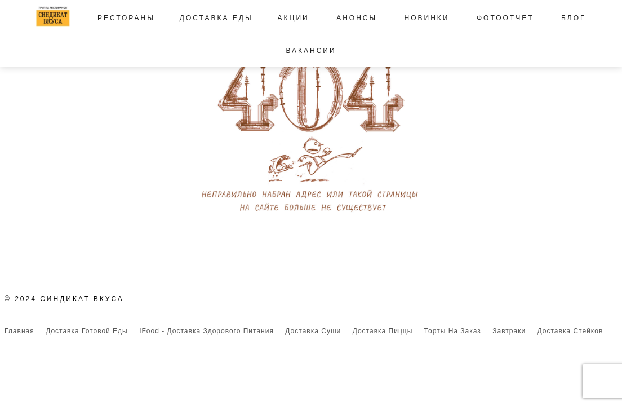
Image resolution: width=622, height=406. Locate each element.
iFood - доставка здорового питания (206, 331)
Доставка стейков (570, 331)
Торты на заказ (452, 331)
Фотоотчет (505, 18)
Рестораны (126, 18)
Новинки (427, 18)
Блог (573, 18)
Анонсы (356, 18)
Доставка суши (313, 331)
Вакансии (311, 51)
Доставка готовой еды (87, 331)
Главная (19, 331)
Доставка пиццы (383, 331)
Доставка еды (216, 18)
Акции (293, 18)
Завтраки (509, 331)
